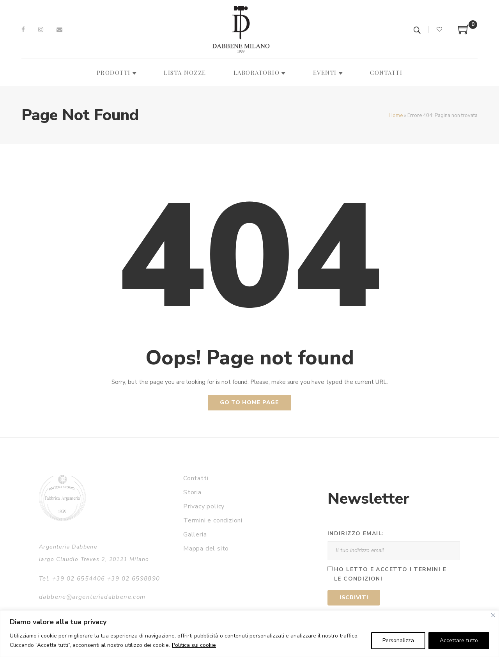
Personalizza (398, 640)
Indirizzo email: (355, 533)
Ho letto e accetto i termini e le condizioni (390, 574)
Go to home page (249, 402)
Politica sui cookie (194, 645)
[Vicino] (493, 615)
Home (396, 115)
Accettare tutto (459, 640)
